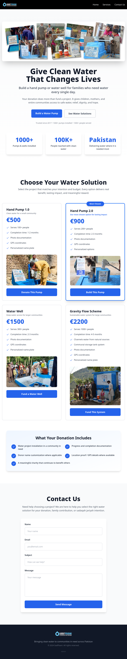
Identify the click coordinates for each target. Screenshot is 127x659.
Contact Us (120, 4)
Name (28, 524)
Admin (63, 652)
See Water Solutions (79, 113)
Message (29, 570)
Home (96, 4)
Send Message (63, 604)
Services (107, 4)
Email (27, 539)
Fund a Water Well (31, 394)
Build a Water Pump (46, 113)
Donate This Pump (31, 292)
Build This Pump (95, 292)
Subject (28, 555)
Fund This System (95, 412)
